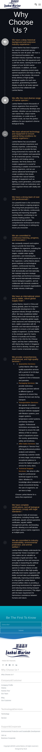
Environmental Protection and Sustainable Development (20, 731)
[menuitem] (34, 4)
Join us (3, 735)
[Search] (34, 4)
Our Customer (6, 700)
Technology (5, 714)
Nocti (25, 749)
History (3, 688)
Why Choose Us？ (7, 674)
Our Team (4, 694)
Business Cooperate (8, 738)
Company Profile (7, 685)
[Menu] (39, 4)
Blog (2, 698)
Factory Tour (5, 691)
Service (3, 718)
